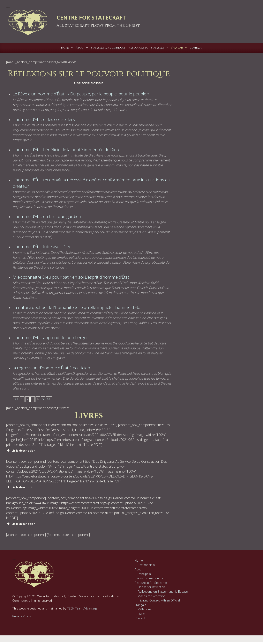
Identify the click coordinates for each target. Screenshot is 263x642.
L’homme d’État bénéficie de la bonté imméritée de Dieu (66, 149)
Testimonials (146, 565)
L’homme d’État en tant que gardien (47, 216)
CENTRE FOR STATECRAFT (91, 17)
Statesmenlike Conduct (150, 578)
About (138, 569)
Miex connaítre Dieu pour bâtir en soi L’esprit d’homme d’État (71, 277)
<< (16, 399)
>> (49, 399)
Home (139, 560)
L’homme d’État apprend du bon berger (50, 337)
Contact (140, 618)
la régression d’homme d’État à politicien (51, 368)
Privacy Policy (21, 616)
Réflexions (144, 609)
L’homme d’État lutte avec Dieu (42, 246)
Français (140, 605)
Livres (141, 614)
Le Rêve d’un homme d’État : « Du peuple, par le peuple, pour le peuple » (81, 94)
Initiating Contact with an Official (159, 600)
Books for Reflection (151, 587)
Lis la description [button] (20, 450)
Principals (144, 574)
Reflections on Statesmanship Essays (163, 591)
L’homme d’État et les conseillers (44, 119)
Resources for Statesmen (151, 583)
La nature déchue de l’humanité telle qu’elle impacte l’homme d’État (77, 307)
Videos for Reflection (151, 596)
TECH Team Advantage (81, 608)
